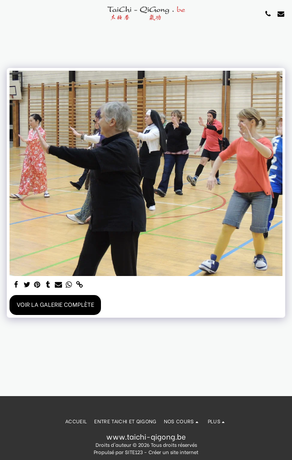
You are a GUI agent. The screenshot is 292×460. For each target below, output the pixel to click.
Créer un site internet (173, 451)
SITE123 (134, 451)
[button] (10, 13)
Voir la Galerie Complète (55, 304)
